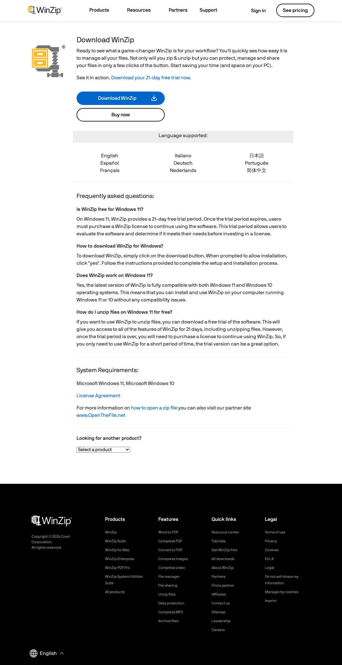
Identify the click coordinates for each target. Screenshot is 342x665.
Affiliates (220, 594)
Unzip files (168, 594)
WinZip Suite (117, 541)
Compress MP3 (172, 612)
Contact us (222, 603)
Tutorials (220, 541)
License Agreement (98, 395)
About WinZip (224, 568)
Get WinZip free (226, 550)
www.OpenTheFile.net (101, 415)
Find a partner (225, 585)
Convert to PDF (172, 550)
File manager (170, 576)
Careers (219, 630)
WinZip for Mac (119, 550)
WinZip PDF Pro (119, 568)
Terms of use (277, 532)
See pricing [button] (295, 10)
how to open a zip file (154, 407)
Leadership (222, 621)
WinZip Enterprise (122, 559)
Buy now (120, 114)
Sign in (254, 10)
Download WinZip (117, 98)
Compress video (173, 568)
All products (116, 592)
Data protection (173, 603)
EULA (270, 559)
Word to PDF (170, 532)
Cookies (272, 550)
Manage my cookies (284, 592)
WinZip (111, 532)
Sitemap (219, 612)
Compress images (175, 559)
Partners (220, 576)
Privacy (272, 541)
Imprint (271, 601)
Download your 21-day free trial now (150, 77)
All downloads (225, 559)
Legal (270, 568)
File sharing (169, 585)
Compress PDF (172, 541)
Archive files (170, 621)
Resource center (228, 532)
